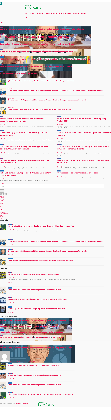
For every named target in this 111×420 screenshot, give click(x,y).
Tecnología (75, 13)
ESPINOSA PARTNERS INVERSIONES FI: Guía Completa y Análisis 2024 (33, 274)
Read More (10, 234)
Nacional (61, 13)
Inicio (27, 13)
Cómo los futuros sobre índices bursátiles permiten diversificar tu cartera (34, 290)
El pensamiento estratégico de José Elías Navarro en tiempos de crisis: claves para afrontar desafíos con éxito (47, 100)
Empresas (47, 13)
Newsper (17, 403)
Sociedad (68, 13)
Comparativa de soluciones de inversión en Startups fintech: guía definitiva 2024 (37, 299)
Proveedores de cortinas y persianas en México (77, 173)
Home (1, 22)
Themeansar (25, 403)
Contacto (83, 13)
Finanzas (54, 13)
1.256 (2, 183)
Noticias (32, 13)
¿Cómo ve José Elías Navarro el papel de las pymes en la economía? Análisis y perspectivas (41, 81)
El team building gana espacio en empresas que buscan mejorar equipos (34, 375)
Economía (39, 13)
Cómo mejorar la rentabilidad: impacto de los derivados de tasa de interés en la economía (40, 109)
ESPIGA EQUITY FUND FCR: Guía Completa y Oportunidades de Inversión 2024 (36, 309)
